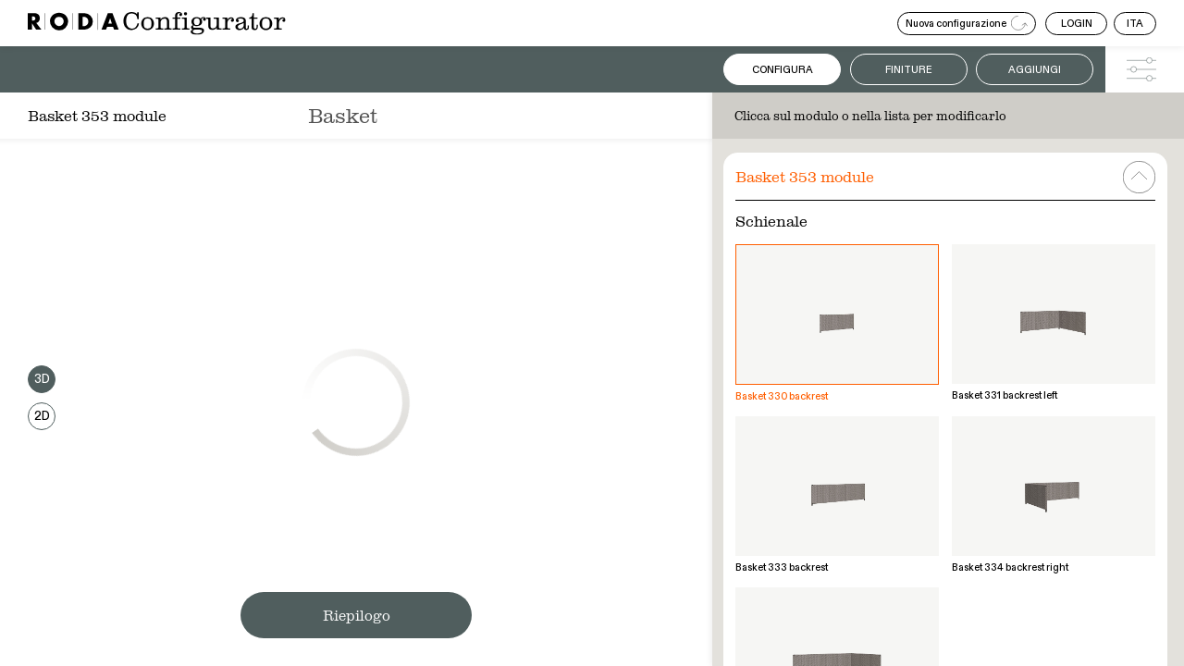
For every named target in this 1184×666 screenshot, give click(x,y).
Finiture (908, 70)
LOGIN (1076, 23)
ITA (1135, 23)
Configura (782, 70)
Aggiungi (1034, 70)
